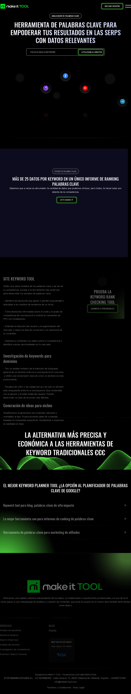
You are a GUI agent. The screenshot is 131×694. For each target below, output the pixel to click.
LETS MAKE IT (66, 199)
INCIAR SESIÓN (112, 6)
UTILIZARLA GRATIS (91, 52)
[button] (128, 6)
